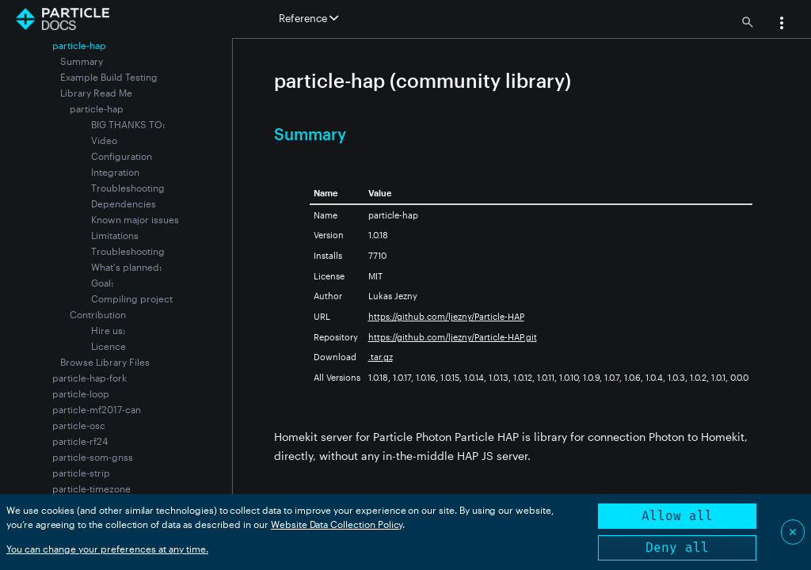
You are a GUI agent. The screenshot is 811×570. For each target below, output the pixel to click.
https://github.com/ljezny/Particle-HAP (446, 316)
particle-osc (78, 425)
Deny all (677, 547)
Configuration (121, 156)
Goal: (102, 282)
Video (104, 140)
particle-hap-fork (89, 377)
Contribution (98, 314)
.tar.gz (380, 357)
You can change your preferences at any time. (107, 548)
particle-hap (97, 108)
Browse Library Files (105, 361)
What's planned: (126, 266)
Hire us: (108, 330)
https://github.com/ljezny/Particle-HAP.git (452, 337)
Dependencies (123, 203)
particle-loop (80, 393)
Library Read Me (96, 92)
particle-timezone (91, 488)
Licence (108, 346)
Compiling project (132, 298)
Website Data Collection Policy (337, 524)
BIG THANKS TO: (128, 124)
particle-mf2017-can (96, 409)
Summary (81, 60)
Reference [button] (308, 18)
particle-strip (81, 472)
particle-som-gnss (92, 456)
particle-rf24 (80, 440)
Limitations (115, 235)
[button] (781, 24)
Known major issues (135, 219)
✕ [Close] (793, 531)
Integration (115, 171)
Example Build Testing (109, 76)
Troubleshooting (128, 187)
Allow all (677, 515)
